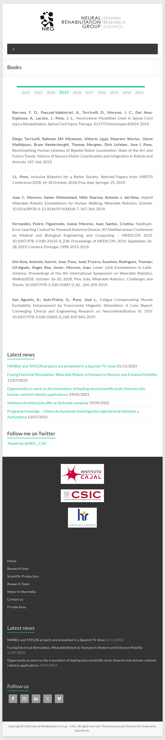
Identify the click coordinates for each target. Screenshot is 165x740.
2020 (51, 92)
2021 (38, 92)
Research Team (18, 584)
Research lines (18, 568)
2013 (139, 92)
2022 (26, 92)
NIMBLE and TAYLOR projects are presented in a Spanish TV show (61, 366)
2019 (64, 92)
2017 (89, 92)
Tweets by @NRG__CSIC (27, 443)
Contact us (15, 599)
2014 (126, 92)
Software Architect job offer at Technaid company (47, 402)
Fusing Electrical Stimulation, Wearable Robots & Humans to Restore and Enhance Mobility (82, 374)
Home (11, 561)
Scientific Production (23, 576)
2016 (102, 92)
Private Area (16, 607)
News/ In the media (21, 592)
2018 (77, 92)
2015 (114, 92)
